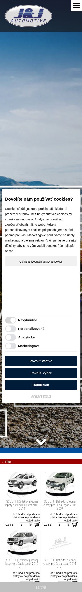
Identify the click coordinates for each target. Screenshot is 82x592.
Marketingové (29, 346)
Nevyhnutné (27, 320)
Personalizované (31, 329)
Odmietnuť (41, 385)
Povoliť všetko (41, 361)
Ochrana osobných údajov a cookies (41, 261)
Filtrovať (41, 587)
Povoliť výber (40, 373)
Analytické (26, 337)
